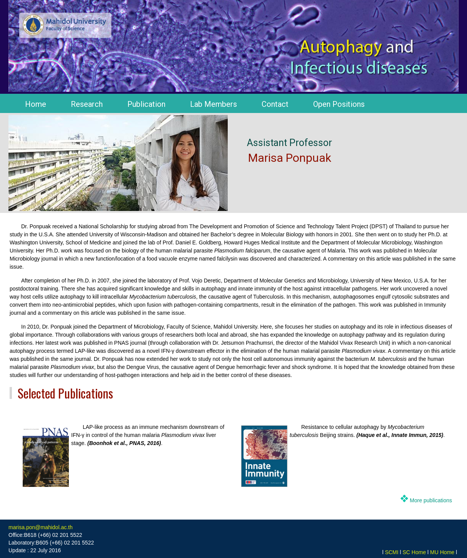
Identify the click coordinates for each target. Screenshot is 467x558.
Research (87, 104)
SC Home (414, 552)
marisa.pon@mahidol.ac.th (40, 527)
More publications (430, 500)
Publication (146, 104)
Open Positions (339, 104)
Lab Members (213, 104)
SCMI (392, 552)
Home (35, 104)
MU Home (442, 552)
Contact (275, 104)
